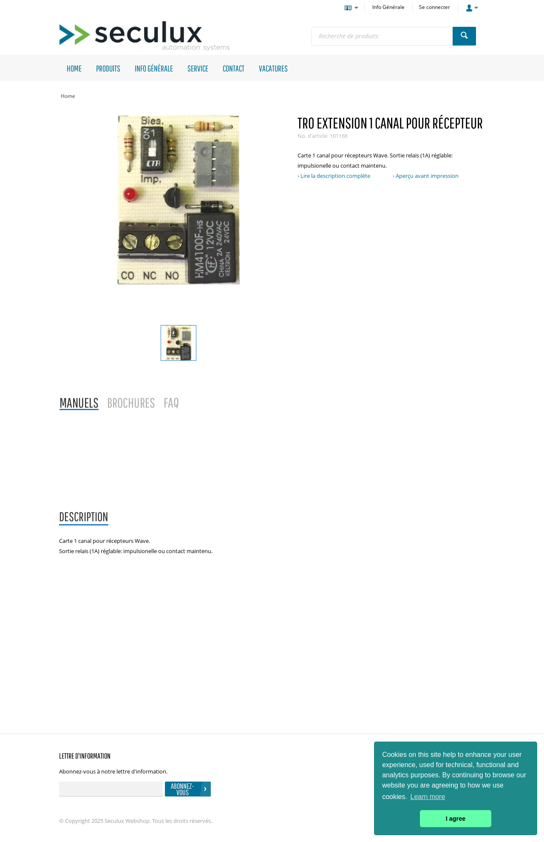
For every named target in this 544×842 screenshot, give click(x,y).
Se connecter (434, 7)
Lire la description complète (335, 176)
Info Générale (388, 7)
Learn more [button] (428, 796)
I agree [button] (455, 818)
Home (68, 96)
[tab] (83, 516)
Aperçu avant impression (427, 176)
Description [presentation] (83, 516)
